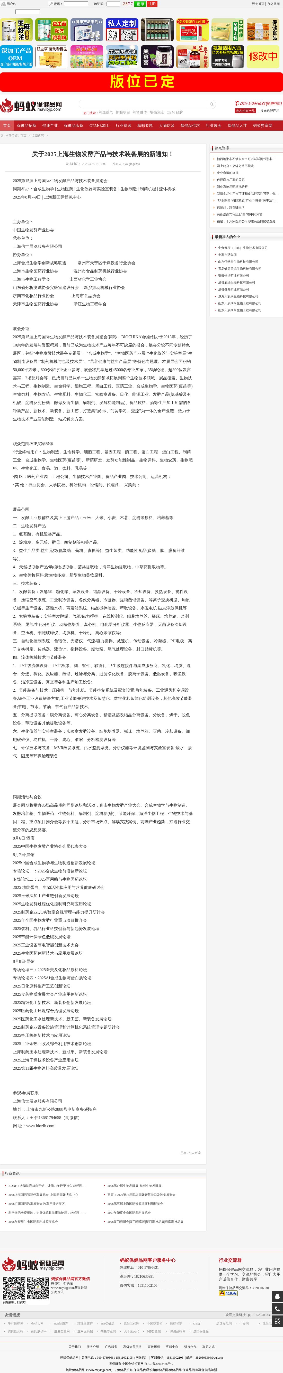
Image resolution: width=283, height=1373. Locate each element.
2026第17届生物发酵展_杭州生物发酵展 (135, 1186)
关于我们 (74, 1347)
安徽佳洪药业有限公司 (233, 275)
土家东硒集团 (227, 255)
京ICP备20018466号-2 (158, 1364)
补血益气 (106, 112)
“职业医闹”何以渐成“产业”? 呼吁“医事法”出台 (248, 200)
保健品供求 (190, 126)
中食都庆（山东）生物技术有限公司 (243, 248)
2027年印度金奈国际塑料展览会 (129, 1213)
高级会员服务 (132, 1347)
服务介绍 (93, 1347)
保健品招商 (26, 126)
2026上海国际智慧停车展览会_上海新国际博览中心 (43, 1195)
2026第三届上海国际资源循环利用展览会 (135, 1204)
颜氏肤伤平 (39, 1331)
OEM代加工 (100, 126)
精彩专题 (145, 126)
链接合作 (190, 1347)
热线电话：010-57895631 (139, 1267)
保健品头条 (73, 126)
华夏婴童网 (108, 1331)
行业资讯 (123, 126)
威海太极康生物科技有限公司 (238, 296)
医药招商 (176, 1323)
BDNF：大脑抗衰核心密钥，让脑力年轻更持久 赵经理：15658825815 (47, 1186)
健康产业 (50, 126)
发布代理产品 (270, 110)
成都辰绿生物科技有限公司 (236, 282)
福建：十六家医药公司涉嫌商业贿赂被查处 (246, 221)
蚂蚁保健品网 (69, 1357)
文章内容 (38, 135)
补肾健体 (140, 112)
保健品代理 (131, 1323)
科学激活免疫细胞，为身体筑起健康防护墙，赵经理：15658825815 (47, 1213)
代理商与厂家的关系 (231, 180)
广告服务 (111, 1347)
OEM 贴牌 (175, 112)
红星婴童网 (62, 1331)
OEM (196, 1323)
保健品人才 (237, 126)
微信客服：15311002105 (138, 1285)
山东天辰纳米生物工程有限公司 (239, 303)
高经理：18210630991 (137, 1276)
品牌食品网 (224, 1323)
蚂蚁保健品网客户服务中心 (147, 1260)
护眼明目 (123, 112)
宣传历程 (154, 1347)
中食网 (244, 1323)
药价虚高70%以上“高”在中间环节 (239, 214)
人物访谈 (166, 126)
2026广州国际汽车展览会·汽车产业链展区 (36, 1204)
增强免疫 (157, 112)
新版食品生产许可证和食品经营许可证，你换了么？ (248, 193)
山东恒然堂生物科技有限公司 (238, 262)
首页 (7, 126)
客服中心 (172, 1347)
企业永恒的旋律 (227, 173)
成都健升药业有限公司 (233, 289)
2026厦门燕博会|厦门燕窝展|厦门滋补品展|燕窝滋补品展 (145, 1222)
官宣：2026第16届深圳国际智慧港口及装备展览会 (141, 1195)
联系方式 (208, 1347)
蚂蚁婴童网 (262, 126)
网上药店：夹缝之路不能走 (235, 166)
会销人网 (37, 1323)
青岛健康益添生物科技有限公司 (239, 268)
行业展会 (214, 126)
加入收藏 (274, 4)
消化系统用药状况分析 (232, 187)
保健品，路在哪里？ (231, 207)
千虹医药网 (15, 1323)
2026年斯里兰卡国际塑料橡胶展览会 (33, 1222)
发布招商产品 (245, 111)
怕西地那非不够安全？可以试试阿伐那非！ (246, 159)
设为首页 (258, 4)
